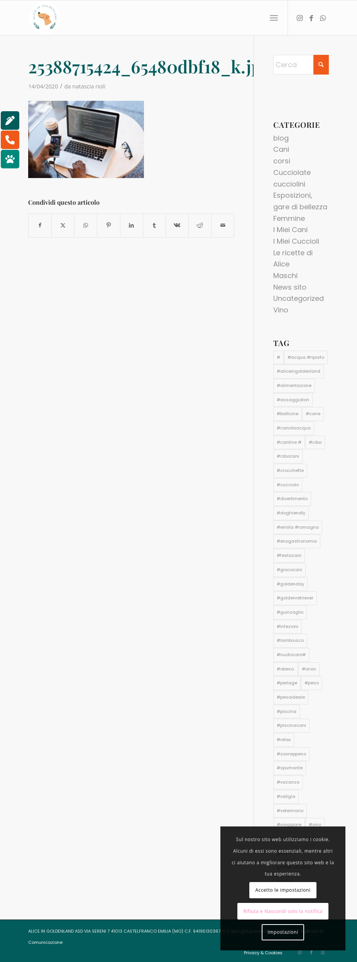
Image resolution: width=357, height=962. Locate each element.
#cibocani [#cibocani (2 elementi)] (288, 456)
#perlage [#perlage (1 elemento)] (287, 683)
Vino (280, 310)
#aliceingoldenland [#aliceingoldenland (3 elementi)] (298, 371)
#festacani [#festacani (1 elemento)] (289, 555)
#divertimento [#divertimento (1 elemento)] (292, 498)
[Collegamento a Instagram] (300, 18)
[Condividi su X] (63, 225)
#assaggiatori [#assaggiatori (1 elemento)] (293, 400)
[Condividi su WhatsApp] (85, 225)
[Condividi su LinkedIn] (131, 225)
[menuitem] (274, 17)
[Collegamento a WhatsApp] (323, 18)
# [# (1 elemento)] (278, 357)
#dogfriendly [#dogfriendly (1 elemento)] (291, 513)
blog (281, 138)
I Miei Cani (290, 229)
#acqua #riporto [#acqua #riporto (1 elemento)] (306, 357)
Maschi (285, 275)
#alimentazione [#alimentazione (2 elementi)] (294, 385)
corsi (281, 161)
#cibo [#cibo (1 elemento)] (315, 442)
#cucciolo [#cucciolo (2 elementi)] (288, 485)
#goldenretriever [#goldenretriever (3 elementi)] (295, 598)
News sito (289, 287)
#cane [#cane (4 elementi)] (313, 414)
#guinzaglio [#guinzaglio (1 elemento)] (290, 612)
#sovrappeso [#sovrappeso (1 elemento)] (291, 754)
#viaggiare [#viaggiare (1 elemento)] (289, 824)
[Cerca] (301, 65)
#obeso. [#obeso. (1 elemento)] (285, 669)
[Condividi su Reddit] (200, 225)
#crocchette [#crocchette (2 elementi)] (290, 470)
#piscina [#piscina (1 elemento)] (286, 711)
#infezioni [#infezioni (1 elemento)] (287, 626)
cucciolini (289, 184)
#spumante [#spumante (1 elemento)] (290, 768)
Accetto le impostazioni (283, 890)
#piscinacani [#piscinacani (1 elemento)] (291, 725)
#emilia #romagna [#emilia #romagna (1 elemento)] (298, 527)
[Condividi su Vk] (177, 225)
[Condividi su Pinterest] (108, 225)
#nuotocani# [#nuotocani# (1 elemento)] (291, 655)
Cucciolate (292, 172)
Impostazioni (283, 932)
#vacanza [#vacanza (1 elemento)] (288, 782)
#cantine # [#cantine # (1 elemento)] (289, 442)
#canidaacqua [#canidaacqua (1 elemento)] (294, 428)
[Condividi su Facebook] (40, 225)
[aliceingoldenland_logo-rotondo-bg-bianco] (44, 17)
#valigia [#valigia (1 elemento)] (286, 796)
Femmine (289, 218)
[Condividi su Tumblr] (154, 225)
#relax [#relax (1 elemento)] (284, 739)
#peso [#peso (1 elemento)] (312, 683)
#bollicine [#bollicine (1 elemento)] (287, 414)
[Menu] (274, 17)
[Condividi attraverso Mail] (222, 225)
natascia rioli (88, 86)
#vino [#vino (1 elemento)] (315, 824)
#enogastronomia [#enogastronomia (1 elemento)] (297, 541)
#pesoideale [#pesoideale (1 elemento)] (291, 697)
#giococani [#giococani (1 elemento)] (289, 570)
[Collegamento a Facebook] (311, 18)
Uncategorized (298, 298)
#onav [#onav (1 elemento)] (309, 669)
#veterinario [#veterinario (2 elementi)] (290, 811)
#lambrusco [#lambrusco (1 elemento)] (290, 640)
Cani (281, 149)
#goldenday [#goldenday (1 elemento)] (290, 584)
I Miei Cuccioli (296, 241)
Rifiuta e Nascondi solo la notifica (283, 911)
